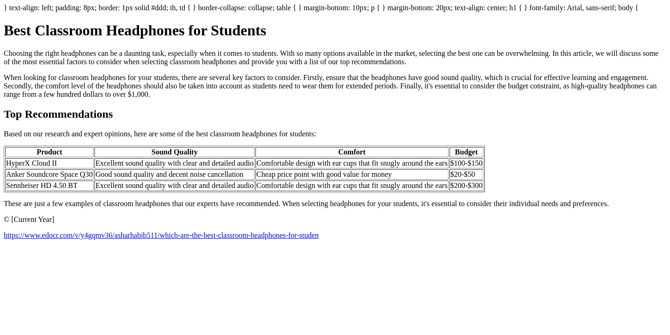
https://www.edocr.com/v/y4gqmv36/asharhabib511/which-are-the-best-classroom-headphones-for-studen (161, 235)
